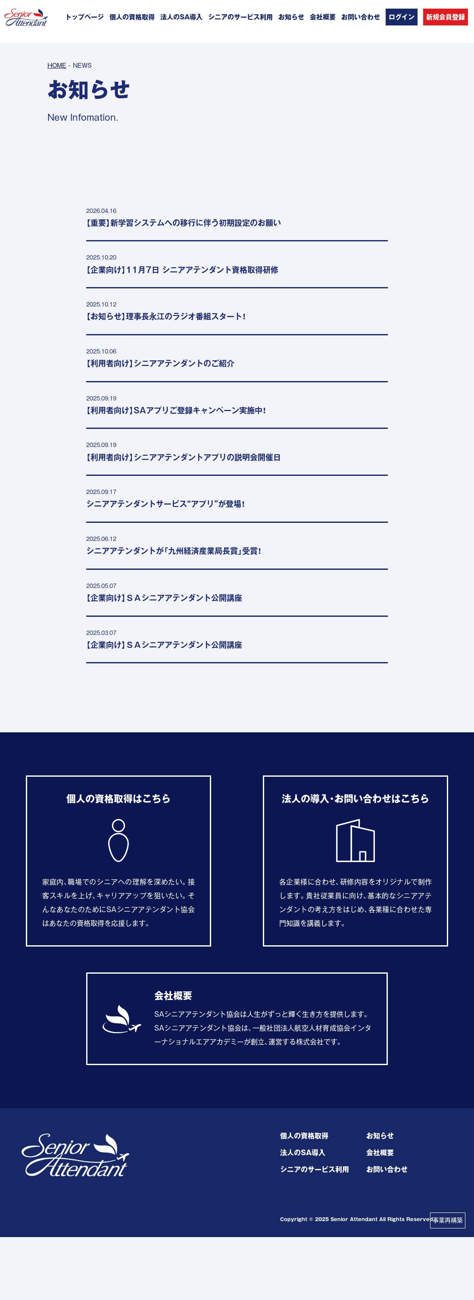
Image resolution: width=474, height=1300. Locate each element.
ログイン (402, 17)
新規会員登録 (445, 17)
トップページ (84, 17)
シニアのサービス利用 (240, 17)
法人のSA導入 (181, 17)
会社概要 (323, 17)
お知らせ (291, 17)
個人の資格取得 (132, 17)
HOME (56, 65)
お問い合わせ (360, 17)
